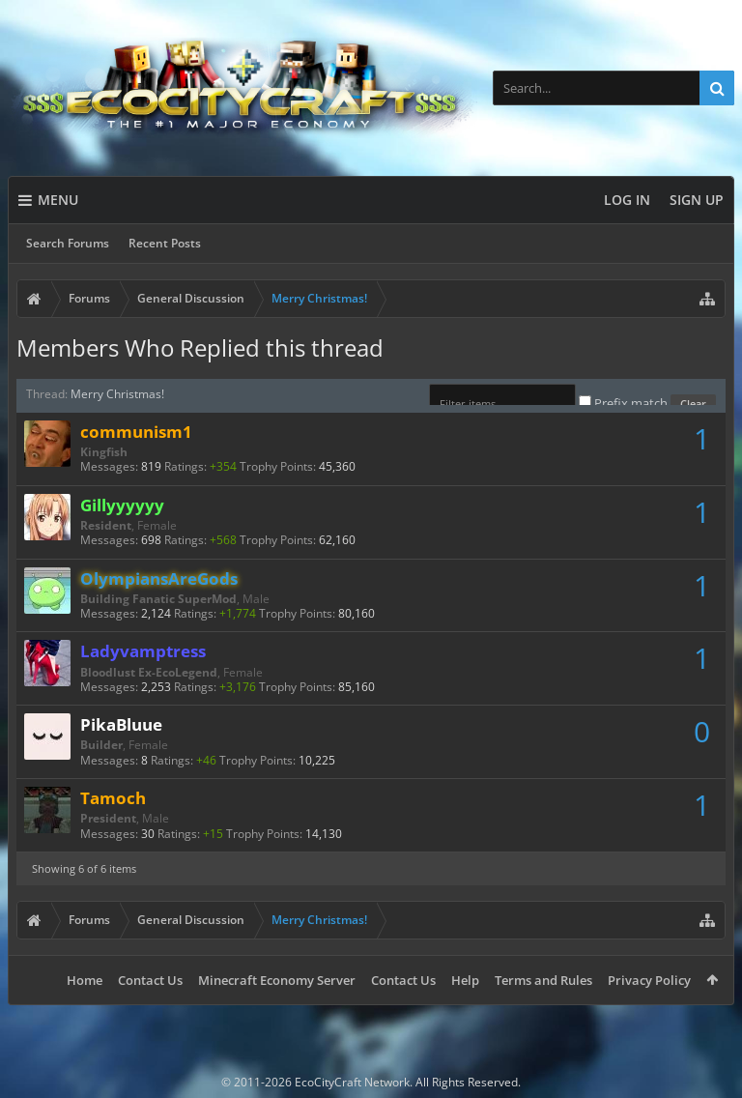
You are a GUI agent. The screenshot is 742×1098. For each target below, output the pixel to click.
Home (84, 980)
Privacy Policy (649, 980)
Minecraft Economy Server (277, 980)
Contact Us (150, 980)
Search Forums (67, 243)
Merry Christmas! (117, 394)
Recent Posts (164, 243)
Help (465, 980)
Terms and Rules (543, 980)
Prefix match (625, 403)
